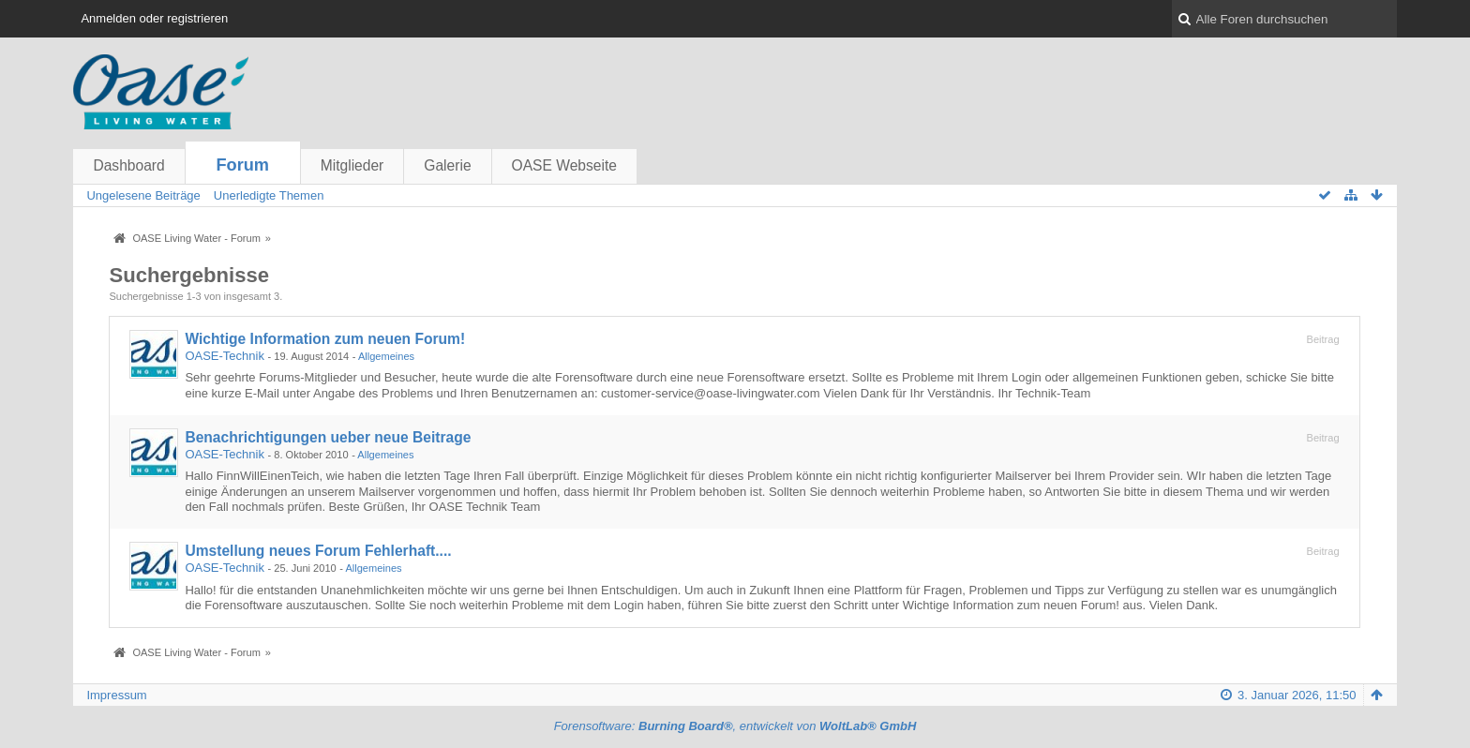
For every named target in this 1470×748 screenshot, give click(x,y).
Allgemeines (386, 356)
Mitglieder (352, 165)
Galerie (447, 165)
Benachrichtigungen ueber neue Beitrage (328, 437)
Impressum (116, 695)
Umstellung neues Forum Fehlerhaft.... (318, 551)
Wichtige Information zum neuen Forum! (325, 339)
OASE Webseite (564, 165)
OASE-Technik (224, 356)
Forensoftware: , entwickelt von (735, 726)
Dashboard (128, 165)
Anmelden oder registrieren (154, 18)
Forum (242, 165)
